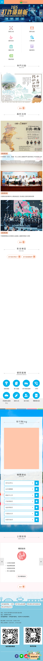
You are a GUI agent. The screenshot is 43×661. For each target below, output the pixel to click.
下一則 (41, 13)
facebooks (16, 654)
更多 (20, 108)
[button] (21, 13)
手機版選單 (2, 2)
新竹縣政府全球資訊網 (23, 2)
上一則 (2, 13)
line (21, 654)
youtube (26, 654)
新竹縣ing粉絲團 (20, 604)
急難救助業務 (11, 568)
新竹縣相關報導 (27, 256)
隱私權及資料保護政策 (33, 604)
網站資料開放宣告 (6, 607)
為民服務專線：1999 (7, 604)
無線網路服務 (11, 565)
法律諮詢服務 (11, 563)
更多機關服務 (22, 576)
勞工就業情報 (11, 571)
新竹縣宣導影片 (13, 256)
